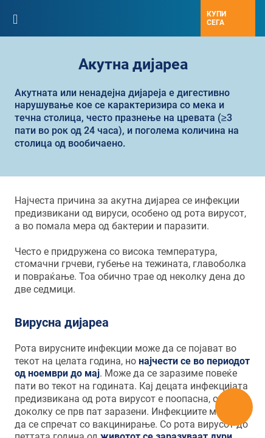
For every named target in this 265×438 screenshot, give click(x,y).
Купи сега (216, 18)
